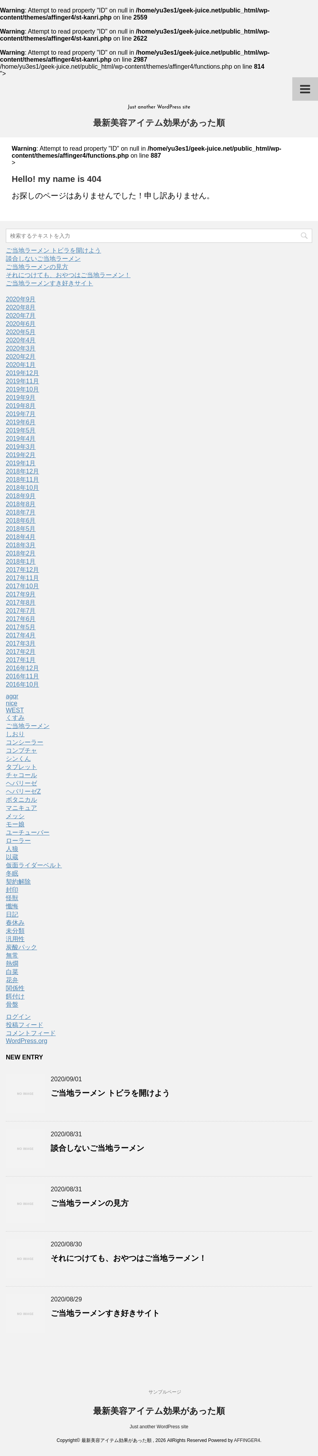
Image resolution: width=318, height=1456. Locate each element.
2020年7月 (21, 315)
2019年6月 (21, 422)
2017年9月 (21, 594)
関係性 (15, 988)
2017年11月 (22, 578)
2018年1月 (21, 561)
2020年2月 (21, 356)
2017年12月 (22, 569)
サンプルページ (164, 1392)
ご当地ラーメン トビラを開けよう (53, 250)
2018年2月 (21, 553)
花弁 (12, 980)
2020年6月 (21, 323)
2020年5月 (21, 332)
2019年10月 (22, 389)
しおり (15, 734)
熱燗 (12, 963)
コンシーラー (24, 742)
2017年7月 (21, 610)
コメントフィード (31, 1033)
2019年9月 (21, 397)
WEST (15, 710)
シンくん (18, 758)
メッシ (15, 816)
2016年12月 (22, 668)
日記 (12, 914)
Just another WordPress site (159, 1426)
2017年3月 (21, 643)
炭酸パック (21, 947)
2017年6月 (21, 619)
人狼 (12, 848)
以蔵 (12, 857)
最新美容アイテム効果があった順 (159, 123)
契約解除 (18, 881)
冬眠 (12, 873)
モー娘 (15, 824)
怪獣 (12, 898)
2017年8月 (21, 602)
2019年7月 (21, 414)
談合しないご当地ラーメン (43, 258)
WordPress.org (26, 1041)
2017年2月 (21, 651)
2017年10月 (22, 586)
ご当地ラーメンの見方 (37, 266)
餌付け (15, 996)
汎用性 (15, 939)
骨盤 (12, 1004)
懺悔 (12, 906)
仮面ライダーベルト (34, 865)
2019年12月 (22, 373)
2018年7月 (21, 512)
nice (11, 703)
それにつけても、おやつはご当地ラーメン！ (68, 275)
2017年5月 (21, 627)
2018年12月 (22, 471)
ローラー (18, 840)
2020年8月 (21, 307)
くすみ (15, 717)
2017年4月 (21, 635)
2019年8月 (21, 405)
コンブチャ (21, 750)
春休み (15, 922)
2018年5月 (21, 528)
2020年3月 (21, 348)
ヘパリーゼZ (23, 791)
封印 (12, 889)
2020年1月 (21, 364)
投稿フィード (24, 1025)
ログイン (18, 1016)
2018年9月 (21, 496)
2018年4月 (21, 537)
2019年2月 (21, 455)
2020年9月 (21, 299)
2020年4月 (21, 340)
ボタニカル (21, 799)
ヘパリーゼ (21, 783)
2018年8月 (21, 504)
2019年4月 (21, 438)
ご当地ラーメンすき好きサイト (49, 283)
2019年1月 (21, 463)
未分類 (15, 930)
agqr (12, 696)
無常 (12, 955)
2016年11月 (22, 676)
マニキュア (21, 808)
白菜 (12, 971)
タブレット (21, 767)
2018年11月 (22, 479)
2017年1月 (21, 660)
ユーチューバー (27, 832)
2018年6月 (21, 520)
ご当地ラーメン (27, 726)
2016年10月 (22, 684)
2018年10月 (22, 487)
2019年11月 (22, 381)
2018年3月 (21, 545)
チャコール (21, 775)
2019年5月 (21, 430)
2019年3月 (21, 446)
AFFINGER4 (247, 1440)
